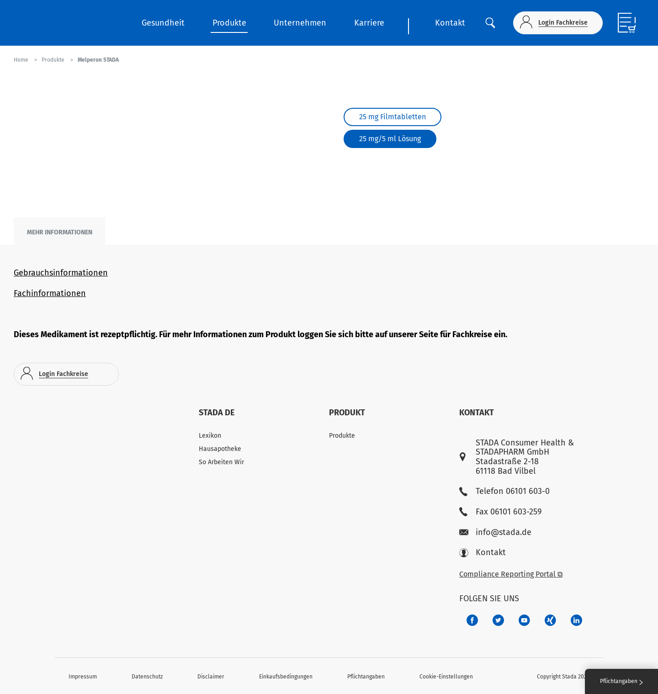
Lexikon (210, 436)
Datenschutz (147, 676)
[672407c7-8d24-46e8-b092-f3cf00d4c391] (472, 620)
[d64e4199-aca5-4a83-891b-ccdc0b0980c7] (576, 620)
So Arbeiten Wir (221, 462)
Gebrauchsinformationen (61, 273)
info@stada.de (495, 532)
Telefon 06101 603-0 (504, 491)
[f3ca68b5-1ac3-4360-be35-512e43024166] (524, 620)
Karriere (369, 23)
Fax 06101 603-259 (500, 512)
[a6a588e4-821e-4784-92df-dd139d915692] (498, 620)
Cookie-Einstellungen (446, 676)
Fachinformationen (50, 293)
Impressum (83, 676)
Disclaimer (210, 676)
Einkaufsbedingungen (286, 676)
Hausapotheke (220, 449)
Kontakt (450, 23)
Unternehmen (300, 23)
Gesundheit (163, 23)
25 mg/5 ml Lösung (390, 138)
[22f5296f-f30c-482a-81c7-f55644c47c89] (550, 620)
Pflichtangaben (366, 676)
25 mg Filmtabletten (392, 116)
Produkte (229, 23)
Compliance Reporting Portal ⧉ (510, 574)
